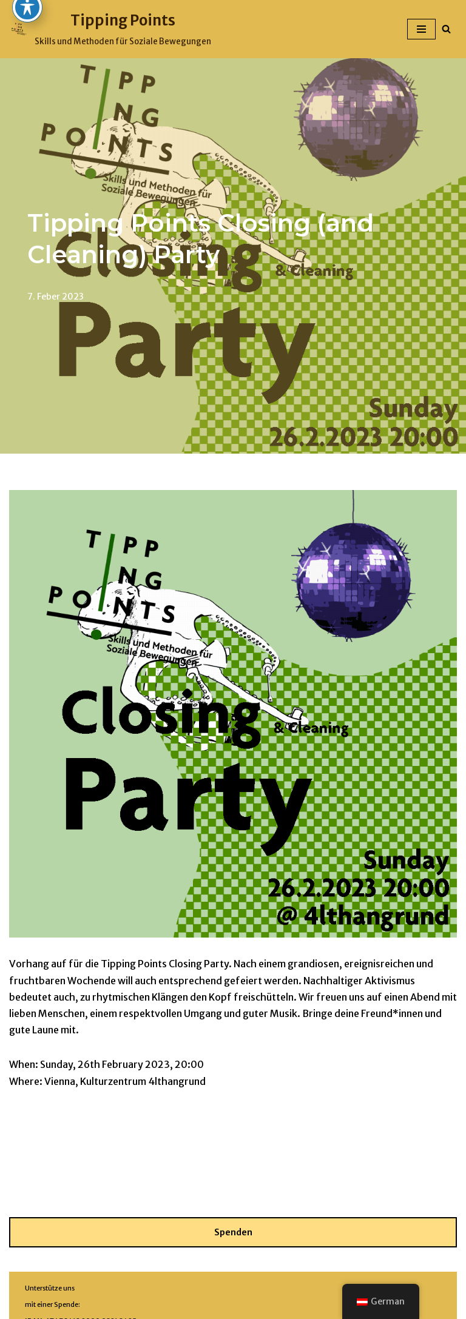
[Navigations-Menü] (421, 29)
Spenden (233, 1232)
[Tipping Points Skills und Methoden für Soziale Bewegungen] (110, 29)
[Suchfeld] (446, 28)
